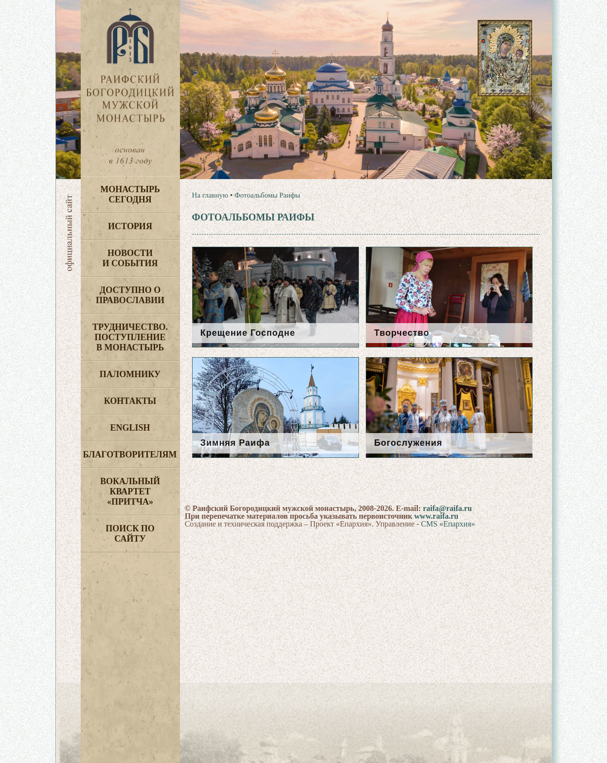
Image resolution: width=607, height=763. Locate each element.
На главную (210, 195)
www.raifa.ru (436, 516)
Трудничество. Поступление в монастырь (130, 337)
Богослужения (408, 443)
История (130, 226)
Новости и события (130, 258)
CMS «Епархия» (448, 524)
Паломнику (130, 374)
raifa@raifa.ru (447, 508)
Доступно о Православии (130, 295)
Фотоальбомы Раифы (267, 195)
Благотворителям (130, 454)
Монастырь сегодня (130, 194)
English (130, 428)
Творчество (401, 333)
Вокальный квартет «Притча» (130, 491)
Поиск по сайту (130, 534)
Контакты (130, 401)
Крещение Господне (247, 333)
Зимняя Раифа (235, 443)
